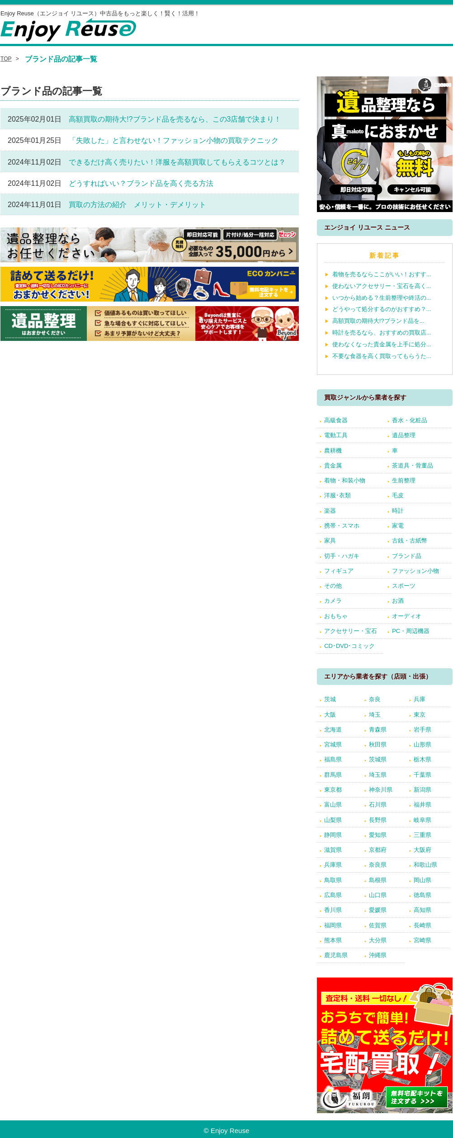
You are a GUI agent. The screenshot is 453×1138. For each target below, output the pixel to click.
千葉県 (422, 774)
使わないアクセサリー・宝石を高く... (381, 286)
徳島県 (422, 895)
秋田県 (378, 744)
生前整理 (403, 480)
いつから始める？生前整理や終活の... (381, 297)
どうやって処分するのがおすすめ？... (381, 309)
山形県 (422, 744)
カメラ (333, 600)
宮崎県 (422, 940)
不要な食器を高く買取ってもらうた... (381, 356)
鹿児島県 (336, 955)
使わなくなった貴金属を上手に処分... (381, 344)
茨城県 (378, 759)
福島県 (333, 759)
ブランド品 (406, 555)
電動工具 (336, 435)
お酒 (398, 600)
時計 (398, 510)
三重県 (422, 834)
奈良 (375, 699)
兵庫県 (333, 864)
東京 (419, 714)
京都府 (378, 849)
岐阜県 (422, 820)
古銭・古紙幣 (409, 540)
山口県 (378, 895)
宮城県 (333, 744)
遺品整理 (403, 435)
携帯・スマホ (341, 525)
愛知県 (378, 834)
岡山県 (422, 880)
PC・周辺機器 (410, 631)
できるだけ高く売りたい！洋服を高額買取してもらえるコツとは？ (177, 162)
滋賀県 (333, 849)
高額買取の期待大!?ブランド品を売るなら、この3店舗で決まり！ (175, 119)
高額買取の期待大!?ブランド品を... (378, 320)
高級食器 (336, 420)
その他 (333, 585)
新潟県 (422, 789)
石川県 (378, 804)
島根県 (378, 880)
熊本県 (333, 940)
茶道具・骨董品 (412, 465)
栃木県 (422, 759)
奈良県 (378, 864)
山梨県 (333, 820)
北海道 (333, 729)
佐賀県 (378, 925)
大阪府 (422, 849)
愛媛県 (378, 910)
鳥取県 (333, 880)
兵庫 (419, 699)
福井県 (422, 804)
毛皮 (398, 495)
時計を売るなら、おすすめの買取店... (381, 332)
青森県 (378, 729)
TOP (6, 59)
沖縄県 (378, 955)
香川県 (333, 910)
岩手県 (422, 729)
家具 (330, 540)
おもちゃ (336, 616)
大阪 (330, 714)
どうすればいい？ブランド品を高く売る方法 (141, 183)
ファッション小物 (415, 570)
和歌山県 (425, 864)
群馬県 (333, 774)
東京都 (333, 789)
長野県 (378, 820)
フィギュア (339, 570)
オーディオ (406, 616)
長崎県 (422, 925)
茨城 (330, 699)
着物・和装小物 (344, 480)
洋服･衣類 (337, 495)
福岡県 (333, 925)
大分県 (378, 940)
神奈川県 (380, 789)
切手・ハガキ (341, 555)
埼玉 (375, 714)
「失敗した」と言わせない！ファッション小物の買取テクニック (173, 140)
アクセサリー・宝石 (350, 631)
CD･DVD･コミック (349, 645)
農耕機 (333, 450)
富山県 (333, 804)
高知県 (422, 910)
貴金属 (333, 465)
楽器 (330, 510)
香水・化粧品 (409, 420)
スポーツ (403, 585)
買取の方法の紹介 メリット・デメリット (137, 204)
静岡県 (333, 834)
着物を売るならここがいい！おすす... (381, 274)
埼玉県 (378, 774)
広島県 (333, 895)
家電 (398, 525)
